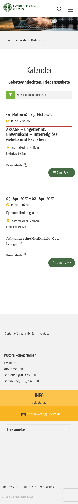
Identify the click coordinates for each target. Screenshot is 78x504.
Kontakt (44, 333)
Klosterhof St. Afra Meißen (20, 333)
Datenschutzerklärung (39, 487)
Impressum (10, 487)
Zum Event (64, 172)
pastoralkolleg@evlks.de (44, 414)
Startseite (20, 40)
